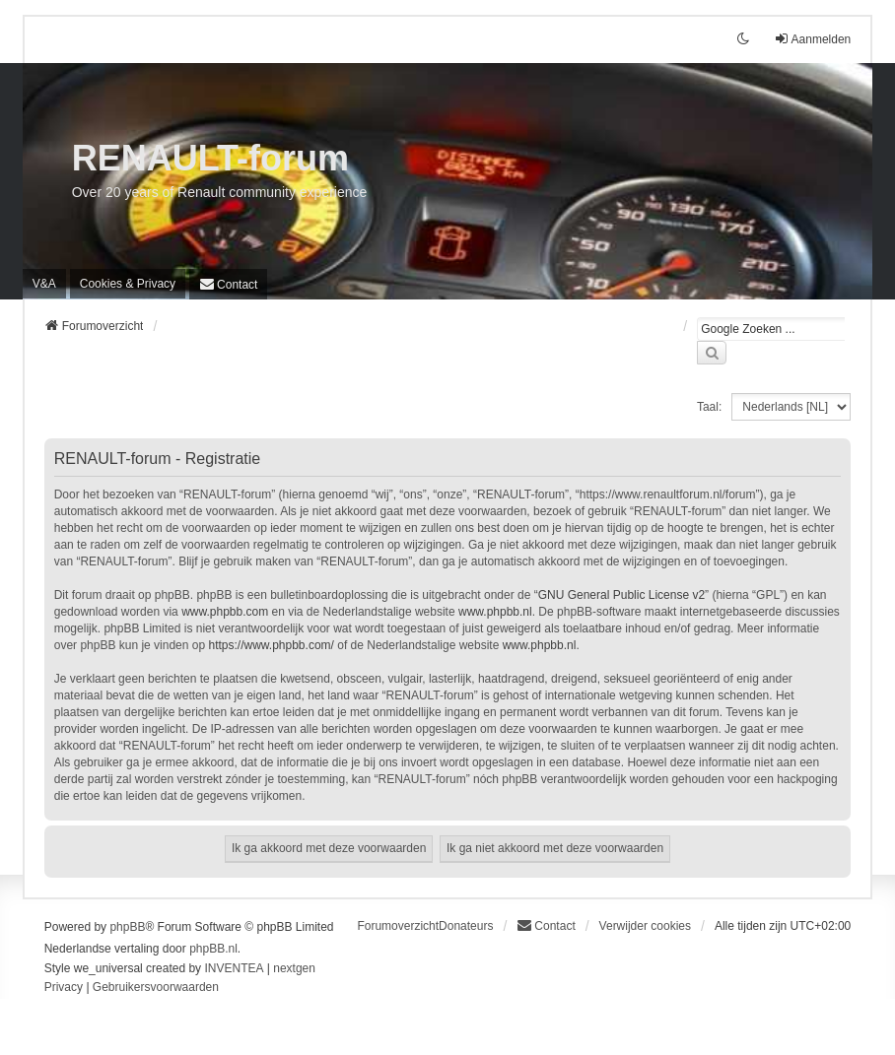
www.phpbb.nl (495, 612)
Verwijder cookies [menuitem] (645, 926)
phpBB (127, 927)
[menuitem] (127, 283)
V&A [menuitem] (44, 284)
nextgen (294, 968)
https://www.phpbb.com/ (270, 645)
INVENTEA (233, 968)
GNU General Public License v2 (621, 595)
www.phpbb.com (224, 612)
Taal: (709, 407)
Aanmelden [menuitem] (813, 39)
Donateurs (466, 926)
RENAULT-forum (210, 158)
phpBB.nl (213, 949)
